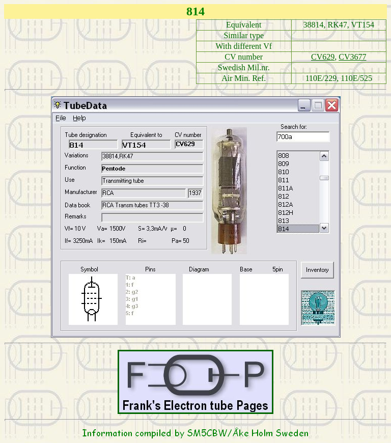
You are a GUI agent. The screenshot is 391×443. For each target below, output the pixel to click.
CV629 (322, 56)
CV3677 (352, 56)
